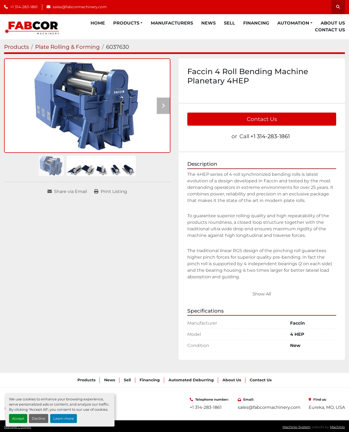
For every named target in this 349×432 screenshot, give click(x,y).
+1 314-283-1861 (24, 7)
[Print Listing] (111, 191)
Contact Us (330, 29)
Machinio (337, 427)
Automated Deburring (191, 379)
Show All (261, 294)
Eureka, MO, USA (327, 407)
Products (126, 23)
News (208, 23)
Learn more (63, 418)
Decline (38, 418)
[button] (128, 23)
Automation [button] (293, 23)
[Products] (16, 47)
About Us (333, 23)
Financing (256, 23)
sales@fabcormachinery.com (80, 7)
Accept (18, 418)
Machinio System (296, 427)
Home (98, 23)
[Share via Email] (67, 191)
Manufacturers (172, 23)
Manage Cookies (17, 427)
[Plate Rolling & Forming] (67, 47)
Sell (229, 23)
